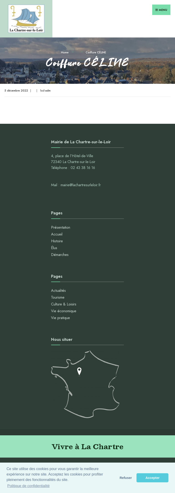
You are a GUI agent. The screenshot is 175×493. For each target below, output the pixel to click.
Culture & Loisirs (63, 304)
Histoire (57, 241)
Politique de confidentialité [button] (28, 486)
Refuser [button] (126, 478)
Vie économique (63, 311)
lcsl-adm (45, 91)
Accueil (56, 234)
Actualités (58, 290)
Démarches (60, 254)
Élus (54, 247)
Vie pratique (60, 317)
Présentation (60, 227)
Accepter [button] (152, 478)
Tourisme (57, 297)
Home (65, 52)
